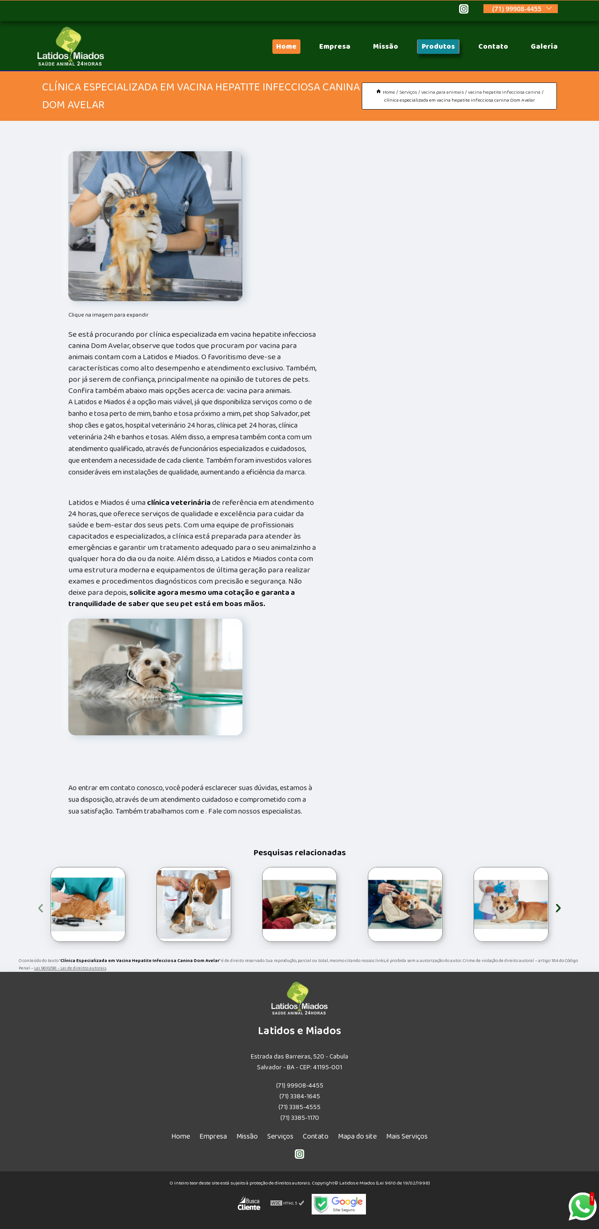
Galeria (544, 46)
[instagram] (463, 10)
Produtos (438, 46)
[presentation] (40, 906)
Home (286, 46)
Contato (493, 46)
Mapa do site (357, 1136)
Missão (385, 46)
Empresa (335, 46)
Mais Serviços (407, 1136)
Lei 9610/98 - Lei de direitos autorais (70, 968)
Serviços (280, 1136)
